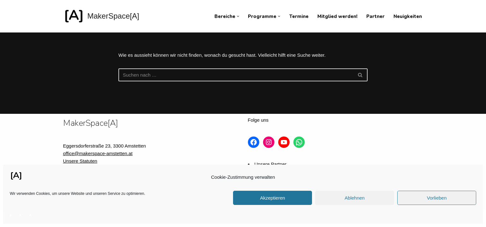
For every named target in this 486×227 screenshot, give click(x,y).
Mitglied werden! (337, 16)
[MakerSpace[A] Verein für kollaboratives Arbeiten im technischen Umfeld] (101, 16)
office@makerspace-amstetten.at (98, 153)
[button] (238, 16)
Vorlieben (437, 198)
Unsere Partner (271, 164)
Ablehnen (354, 198)
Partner (375, 16)
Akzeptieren (272, 198)
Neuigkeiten (407, 16)
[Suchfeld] (235, 74)
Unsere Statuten (80, 161)
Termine (299, 16)
